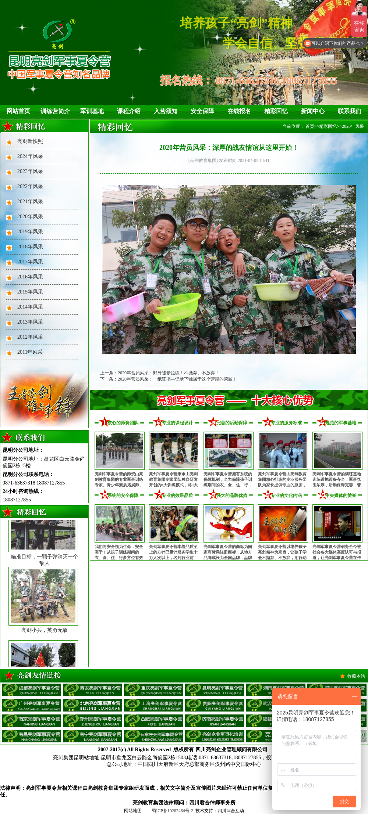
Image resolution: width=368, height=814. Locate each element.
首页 (309, 126)
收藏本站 (356, 676)
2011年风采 (30, 352)
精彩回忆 (276, 111)
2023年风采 (30, 171)
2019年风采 (30, 231)
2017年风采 (30, 261)
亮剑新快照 (30, 141)
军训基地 (92, 111)
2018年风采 (30, 246)
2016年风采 (30, 277)
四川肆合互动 (230, 810)
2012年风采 (30, 337)
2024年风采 (30, 156)
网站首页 (18, 111)
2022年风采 (30, 186)
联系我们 (349, 111)
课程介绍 (129, 111)
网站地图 (133, 810)
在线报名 (239, 111)
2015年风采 (30, 292)
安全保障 (202, 111)
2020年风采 (30, 216)
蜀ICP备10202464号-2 (172, 810)
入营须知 (165, 111)
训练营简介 (55, 111)
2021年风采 (30, 201)
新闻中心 (313, 111)
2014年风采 (30, 307)
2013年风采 (30, 322)
